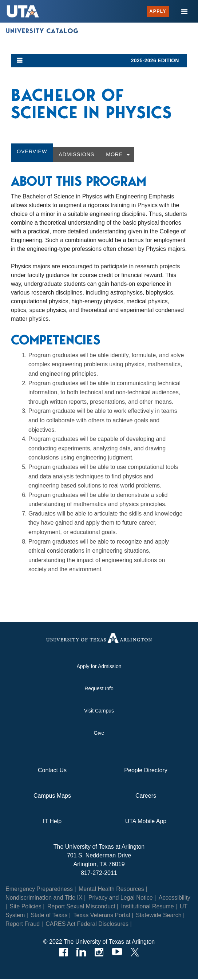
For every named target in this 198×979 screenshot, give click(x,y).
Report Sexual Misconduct (81, 906)
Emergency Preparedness (39, 889)
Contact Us (52, 770)
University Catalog (42, 31)
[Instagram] (99, 952)
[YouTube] (117, 952)
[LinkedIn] (81, 952)
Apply (158, 11)
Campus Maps (52, 796)
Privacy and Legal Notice (120, 898)
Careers (145, 796)
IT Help (52, 821)
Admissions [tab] (76, 154)
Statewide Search (158, 915)
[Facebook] (63, 952)
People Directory (145, 770)
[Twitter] (135, 952)
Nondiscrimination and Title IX (44, 898)
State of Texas (49, 915)
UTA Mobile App (146, 821)
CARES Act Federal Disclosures (86, 924)
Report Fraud (22, 924)
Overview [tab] (32, 151)
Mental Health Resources (111, 889)
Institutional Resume (147, 906)
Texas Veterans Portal (102, 915)
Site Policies (25, 906)
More (114, 154)
